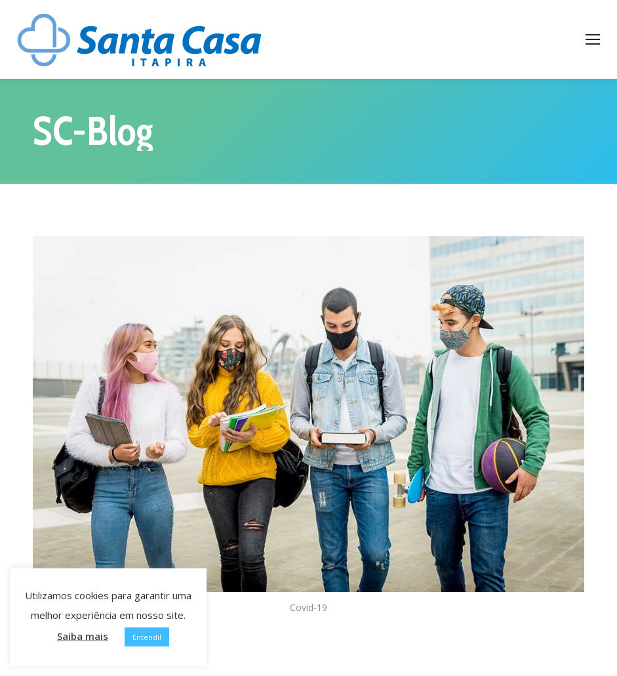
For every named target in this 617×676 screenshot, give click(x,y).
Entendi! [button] (146, 637)
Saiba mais (82, 636)
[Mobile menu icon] (593, 39)
